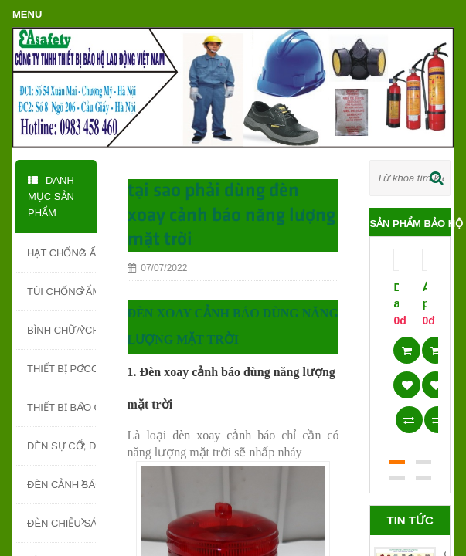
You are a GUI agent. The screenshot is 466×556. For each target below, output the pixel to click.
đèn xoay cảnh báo (223, 435)
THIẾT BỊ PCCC (61, 368)
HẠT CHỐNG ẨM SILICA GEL (61, 252)
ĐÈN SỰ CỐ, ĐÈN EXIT (61, 445)
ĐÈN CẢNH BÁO (61, 483)
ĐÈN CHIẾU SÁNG (61, 522)
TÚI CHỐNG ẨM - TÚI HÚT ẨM (61, 290)
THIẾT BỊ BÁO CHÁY (61, 406)
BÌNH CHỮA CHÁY (61, 329)
